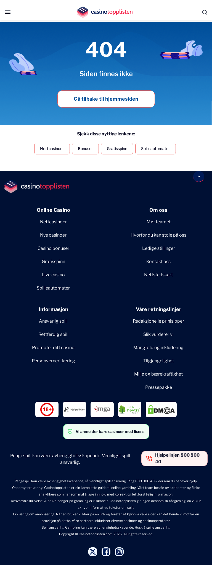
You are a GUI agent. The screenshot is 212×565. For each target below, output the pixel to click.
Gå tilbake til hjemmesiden (106, 99)
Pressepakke (158, 387)
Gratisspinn (117, 148)
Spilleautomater (155, 148)
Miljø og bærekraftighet (158, 374)
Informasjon (53, 309)
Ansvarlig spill (53, 321)
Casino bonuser (53, 248)
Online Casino (53, 210)
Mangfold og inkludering (158, 347)
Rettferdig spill (53, 334)
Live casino (53, 274)
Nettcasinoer (52, 148)
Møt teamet (159, 221)
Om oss (158, 210)
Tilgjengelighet (158, 360)
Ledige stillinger (158, 248)
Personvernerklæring (53, 360)
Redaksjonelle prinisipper (158, 321)
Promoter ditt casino (53, 347)
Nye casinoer (53, 235)
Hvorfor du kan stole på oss (158, 235)
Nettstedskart (158, 274)
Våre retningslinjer (158, 309)
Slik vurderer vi (158, 334)
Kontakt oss (158, 261)
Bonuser (85, 148)
